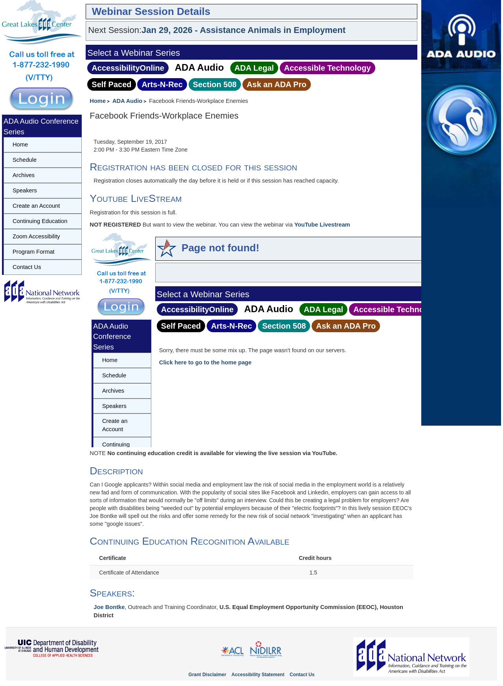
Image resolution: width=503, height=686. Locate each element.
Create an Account (36, 206)
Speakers (25, 190)
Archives (24, 175)
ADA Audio (199, 67)
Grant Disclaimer (207, 674)
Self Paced (111, 84)
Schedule (25, 160)
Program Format (34, 252)
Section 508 (215, 84)
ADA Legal (254, 68)
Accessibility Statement (258, 674)
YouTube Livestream (322, 224)
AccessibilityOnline (128, 68)
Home (98, 101)
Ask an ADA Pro (277, 84)
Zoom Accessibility (36, 236)
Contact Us (27, 267)
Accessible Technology (327, 68)
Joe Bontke (109, 607)
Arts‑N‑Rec (161, 84)
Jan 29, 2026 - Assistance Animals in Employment (243, 30)
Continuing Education (40, 221)
